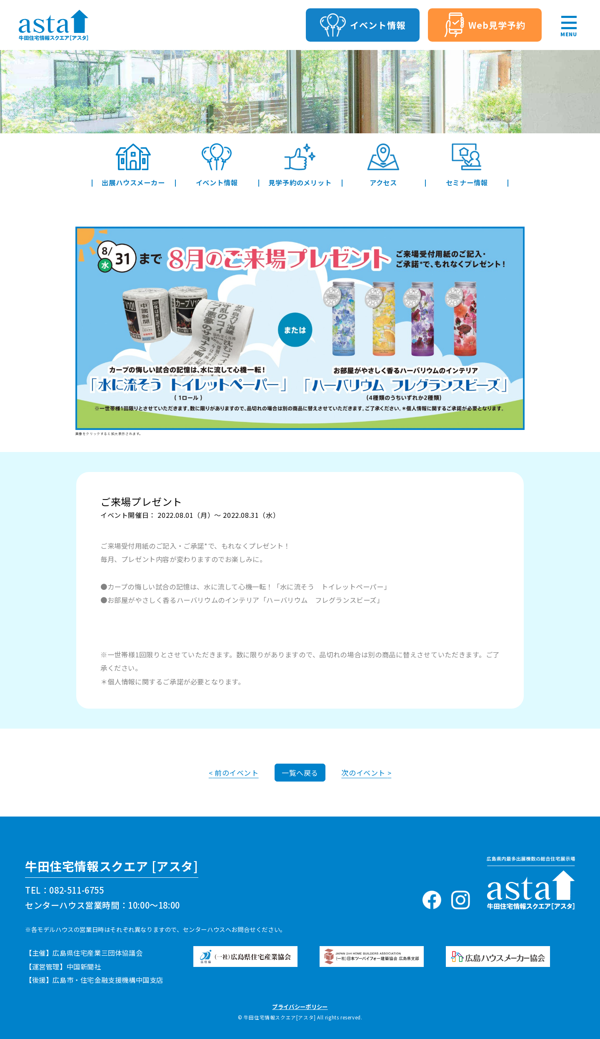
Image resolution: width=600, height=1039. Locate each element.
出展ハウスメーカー (133, 165)
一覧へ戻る (300, 772)
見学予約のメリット (299, 165)
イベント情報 (217, 165)
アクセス (383, 165)
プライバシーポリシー (300, 1006)
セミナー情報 (467, 165)
